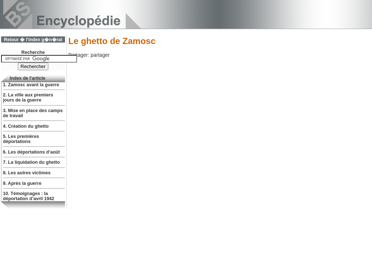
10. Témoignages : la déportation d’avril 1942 (28, 196)
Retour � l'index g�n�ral (33, 39)
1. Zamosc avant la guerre (31, 84)
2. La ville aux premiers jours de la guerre (28, 97)
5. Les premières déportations (21, 139)
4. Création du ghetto (26, 126)
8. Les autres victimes (26, 172)
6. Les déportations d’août (31, 152)
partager (99, 55)
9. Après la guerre (22, 183)
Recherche (33, 52)
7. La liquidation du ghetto (31, 162)
